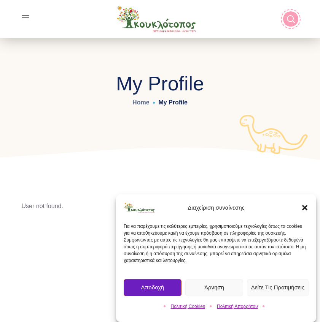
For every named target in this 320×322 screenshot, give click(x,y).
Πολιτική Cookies (188, 307)
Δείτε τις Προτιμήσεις (277, 288)
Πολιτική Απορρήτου (237, 307)
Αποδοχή (152, 288)
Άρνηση (214, 288)
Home (140, 102)
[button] (305, 208)
